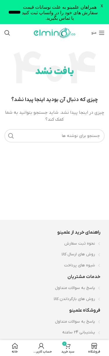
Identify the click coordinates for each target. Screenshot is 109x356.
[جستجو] (7, 33)
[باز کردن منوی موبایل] (98, 33)
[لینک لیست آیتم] (54, 244)
